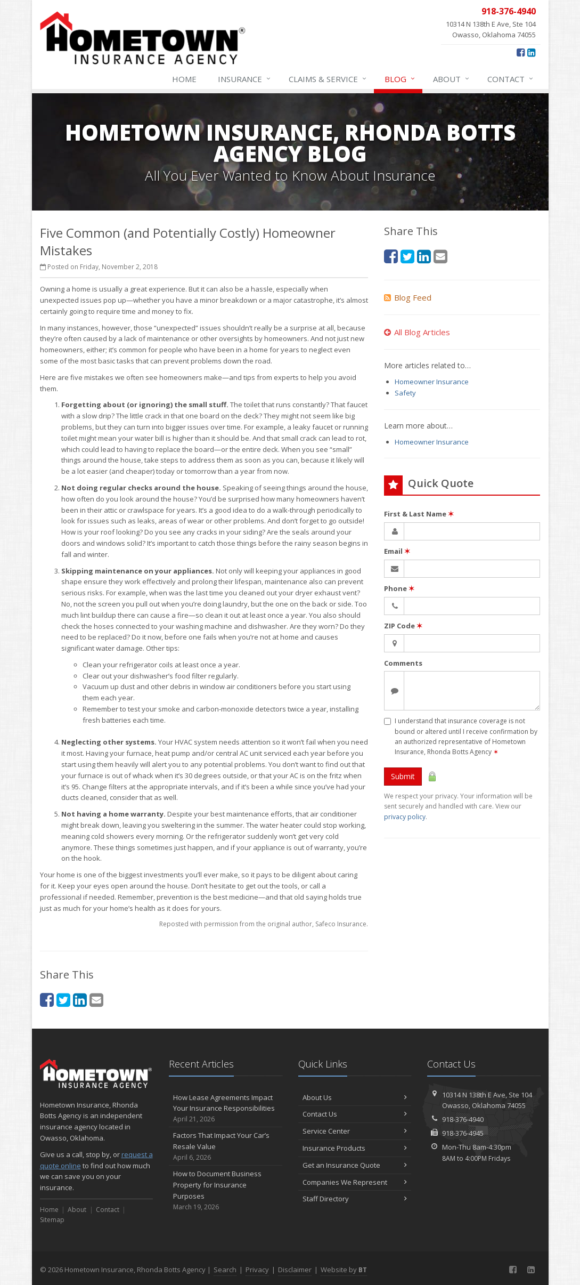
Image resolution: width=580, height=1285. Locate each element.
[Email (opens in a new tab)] (96, 1000)
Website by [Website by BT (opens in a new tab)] (344, 1269)
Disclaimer (295, 1269)
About (451, 79)
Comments (403, 663)
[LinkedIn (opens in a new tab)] (531, 52)
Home (184, 79)
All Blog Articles (417, 332)
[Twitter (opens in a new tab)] (63, 1000)
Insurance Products (355, 1148)
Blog (400, 79)
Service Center (355, 1131)
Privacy (257, 1269)
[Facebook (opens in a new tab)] (521, 52)
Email (397, 551)
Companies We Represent (355, 1182)
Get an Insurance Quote (355, 1165)
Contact (510, 79)
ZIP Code (403, 626)
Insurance (245, 79)
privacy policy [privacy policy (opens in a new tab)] (405, 816)
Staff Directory (355, 1198)
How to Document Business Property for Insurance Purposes (225, 1190)
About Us (355, 1097)
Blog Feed (407, 297)
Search (225, 1269)
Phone (399, 588)
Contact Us (355, 1114)
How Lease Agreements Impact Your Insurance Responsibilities (225, 1109)
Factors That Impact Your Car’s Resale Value (225, 1146)
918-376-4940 (463, 1119)
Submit (403, 776)
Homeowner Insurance (432, 381)
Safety (405, 393)
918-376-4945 (463, 1133)
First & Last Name (419, 514)
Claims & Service (328, 79)
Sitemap (52, 1219)
